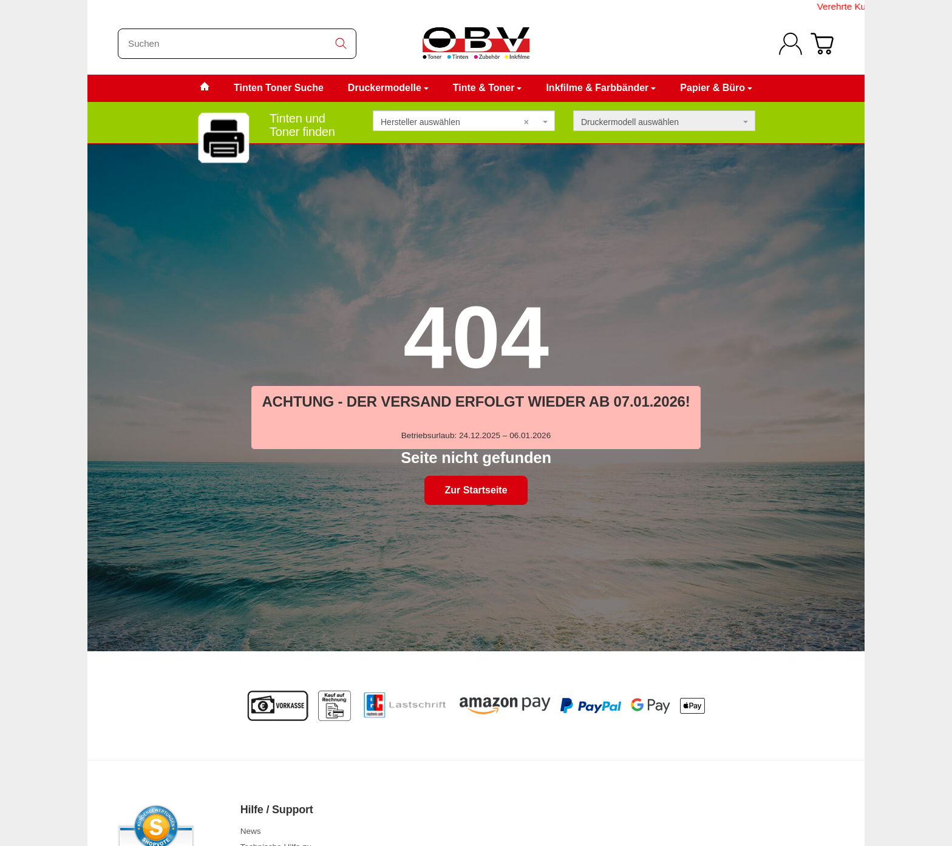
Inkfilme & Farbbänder (601, 88)
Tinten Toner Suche (279, 88)
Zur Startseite (475, 490)
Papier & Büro (716, 88)
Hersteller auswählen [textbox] (455, 122)
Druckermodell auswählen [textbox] (630, 122)
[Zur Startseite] (476, 43)
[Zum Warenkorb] (822, 44)
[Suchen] (237, 44)
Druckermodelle (388, 88)
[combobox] (464, 120)
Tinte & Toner (487, 88)
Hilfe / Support (276, 810)
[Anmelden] (790, 44)
